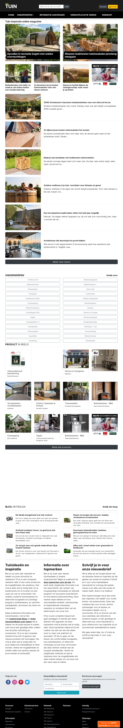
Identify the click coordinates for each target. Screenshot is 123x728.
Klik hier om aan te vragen (109, 724)
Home (11, 15)
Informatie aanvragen (52, 15)
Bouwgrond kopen (88, 712)
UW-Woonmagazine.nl (51, 724)
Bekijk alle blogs (110, 507)
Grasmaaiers (33, 289)
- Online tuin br (33, 280)
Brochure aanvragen (91, 686)
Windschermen (90, 336)
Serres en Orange (90, 312)
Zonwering (33, 341)
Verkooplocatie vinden (83, 15)
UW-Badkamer (49, 708)
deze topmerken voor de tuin (57, 582)
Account (103, 7)
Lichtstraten (90, 294)
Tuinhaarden (33, 327)
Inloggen (8, 708)
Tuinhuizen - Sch (90, 327)
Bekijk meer (112, 275)
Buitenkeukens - (90, 284)
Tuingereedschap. (90, 322)
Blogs (84, 721)
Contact (27, 712)
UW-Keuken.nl (49, 715)
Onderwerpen (24, 15)
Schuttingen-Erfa (32, 312)
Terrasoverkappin (90, 317)
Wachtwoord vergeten (13, 712)
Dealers (85, 724)
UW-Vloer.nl (48, 721)
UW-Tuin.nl (48, 718)
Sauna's (90, 308)
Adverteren (29, 708)
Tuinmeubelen (32, 331)
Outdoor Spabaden (90, 298)
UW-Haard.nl (48, 712)
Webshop (107, 15)
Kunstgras (33, 294)
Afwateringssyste (90, 280)
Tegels (32, 317)
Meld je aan (61, 693)
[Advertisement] (61, 477)
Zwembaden (90, 341)
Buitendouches (33, 284)
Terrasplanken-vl (32, 322)
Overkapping (33, 303)
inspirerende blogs (18, 619)
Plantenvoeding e (33, 308)
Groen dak (90, 289)
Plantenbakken (90, 303)
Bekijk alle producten (61, 447)
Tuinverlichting (90, 331)
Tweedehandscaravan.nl (90, 708)
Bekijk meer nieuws (61, 262)
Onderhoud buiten (33, 298)
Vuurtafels (33, 336)
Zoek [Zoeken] (67, 7)
